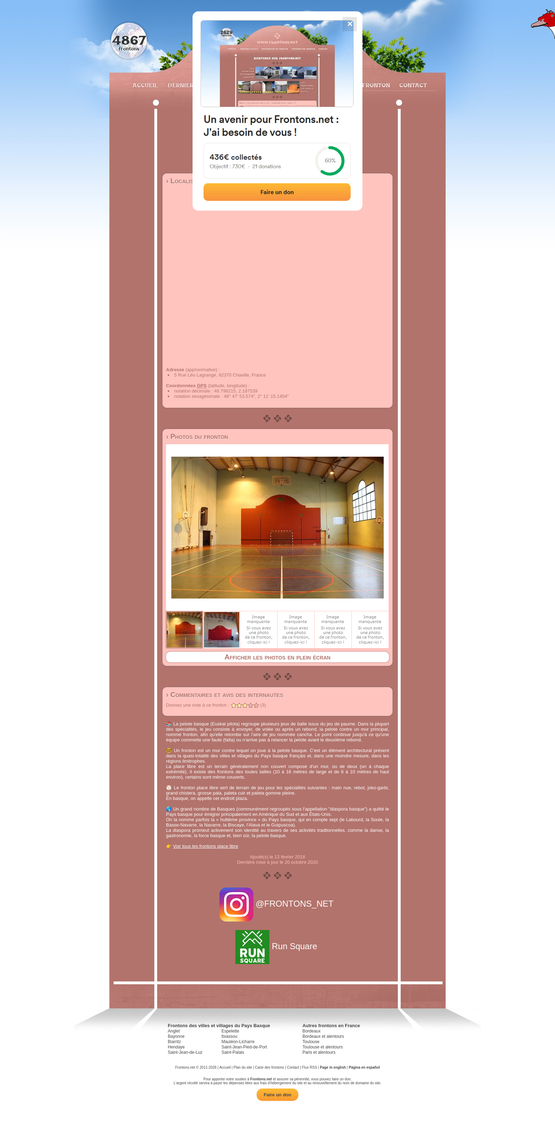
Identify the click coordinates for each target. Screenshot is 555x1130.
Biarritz (174, 1041)
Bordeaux (311, 1031)
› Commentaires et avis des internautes (224, 694)
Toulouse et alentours (322, 1047)
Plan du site (243, 1067)
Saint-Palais (233, 1052)
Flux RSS (309, 1067)
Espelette (230, 1031)
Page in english (333, 1067)
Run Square (277, 946)
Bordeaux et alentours (323, 1036)
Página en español (364, 1067)
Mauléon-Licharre (238, 1041)
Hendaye (176, 1047)
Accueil (144, 85)
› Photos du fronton (197, 436)
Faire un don (277, 1094)
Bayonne (176, 1036)
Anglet (174, 1031)
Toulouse (310, 1041)
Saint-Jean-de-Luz (185, 1052)
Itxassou (230, 1036)
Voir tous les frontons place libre (205, 846)
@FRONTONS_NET (277, 903)
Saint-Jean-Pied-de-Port (244, 1047)
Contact (412, 85)
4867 (129, 40)
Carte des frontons (269, 1067)
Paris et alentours (318, 1052)
